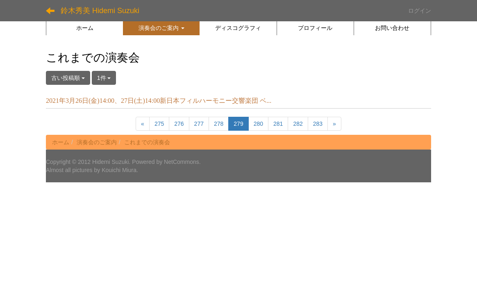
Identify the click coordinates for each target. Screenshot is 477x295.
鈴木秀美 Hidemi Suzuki (100, 11)
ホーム (60, 142)
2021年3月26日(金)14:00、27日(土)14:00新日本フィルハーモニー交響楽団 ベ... (158, 100)
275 (159, 123)
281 (278, 123)
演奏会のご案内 (97, 142)
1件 (104, 78)
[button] (161, 27)
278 (218, 123)
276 (179, 123)
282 (297, 123)
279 (238, 123)
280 (258, 123)
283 (318, 123)
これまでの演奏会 (147, 142)
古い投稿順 (68, 78)
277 (199, 123)
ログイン (419, 10)
